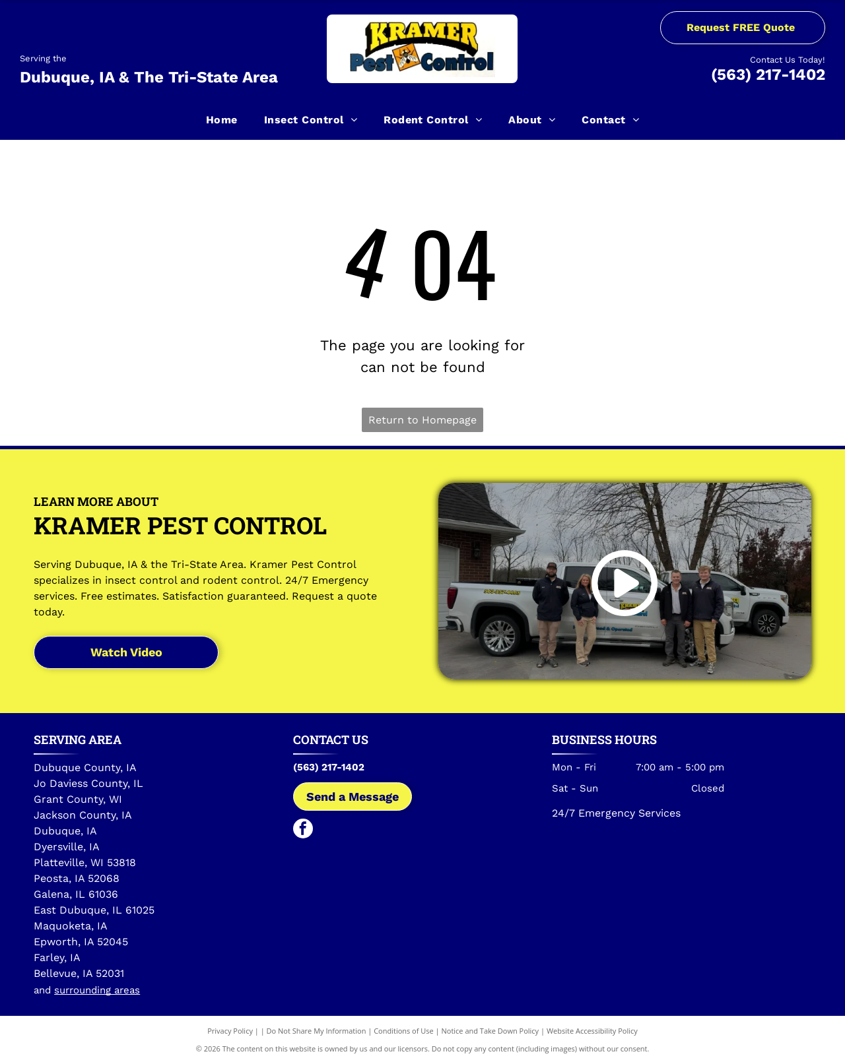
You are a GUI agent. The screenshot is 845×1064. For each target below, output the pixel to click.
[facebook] (303, 830)
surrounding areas (97, 990)
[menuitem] (222, 119)
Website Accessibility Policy (592, 1031)
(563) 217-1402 (768, 74)
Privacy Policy (230, 1031)
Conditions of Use (404, 1031)
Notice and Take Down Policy (490, 1031)
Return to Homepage (422, 420)
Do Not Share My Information (316, 1031)
